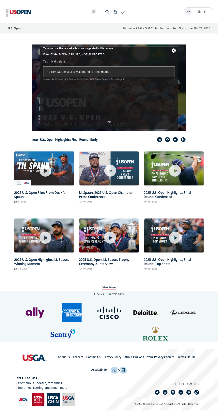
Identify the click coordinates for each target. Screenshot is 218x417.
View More (109, 287)
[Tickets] (48, 12)
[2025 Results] (87, 12)
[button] (35, 312)
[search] (154, 11)
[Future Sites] (111, 12)
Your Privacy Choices (160, 357)
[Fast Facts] (66, 12)
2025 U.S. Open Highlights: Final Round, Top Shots (167, 261)
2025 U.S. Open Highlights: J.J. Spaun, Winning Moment (41, 261)
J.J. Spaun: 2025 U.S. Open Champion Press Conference (106, 194)
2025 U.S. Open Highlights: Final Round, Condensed (167, 194)
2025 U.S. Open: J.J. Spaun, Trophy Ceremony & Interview (104, 261)
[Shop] (128, 12)
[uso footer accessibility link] (119, 370)
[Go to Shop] (162, 11)
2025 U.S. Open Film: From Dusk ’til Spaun (40, 194)
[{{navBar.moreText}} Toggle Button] (141, 11)
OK (109, 122)
